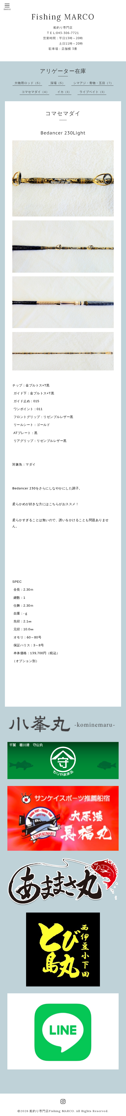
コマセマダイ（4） (35, 92)
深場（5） (57, 83)
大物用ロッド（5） (28, 83)
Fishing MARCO (63, 16)
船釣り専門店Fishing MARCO (52, 1111)
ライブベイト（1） (92, 92)
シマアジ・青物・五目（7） (93, 83)
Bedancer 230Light (63, 133)
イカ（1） (64, 92)
